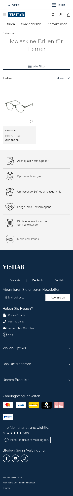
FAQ (10, 334)
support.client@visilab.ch (21, 328)
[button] (61, 14)
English (59, 280)
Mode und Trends (28, 239)
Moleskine (12, 133)
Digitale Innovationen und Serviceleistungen (32, 223)
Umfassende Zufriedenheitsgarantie (39, 192)
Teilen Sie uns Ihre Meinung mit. (26, 440)
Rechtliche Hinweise (12, 477)
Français (15, 280)
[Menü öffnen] (5, 14)
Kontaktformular (14, 315)
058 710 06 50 (16, 321)
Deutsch (37, 280)
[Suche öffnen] (53, 14)
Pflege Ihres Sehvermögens (34, 207)
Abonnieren (58, 297)
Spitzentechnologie (29, 176)
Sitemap (6, 488)
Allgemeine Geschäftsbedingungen (19, 482)
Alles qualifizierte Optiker (32, 161)
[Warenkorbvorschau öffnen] (68, 15)
